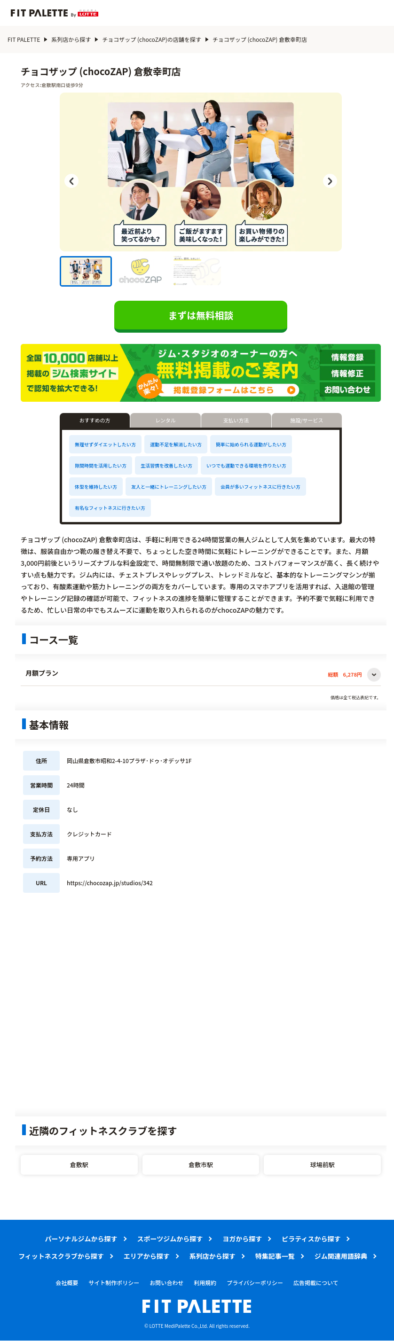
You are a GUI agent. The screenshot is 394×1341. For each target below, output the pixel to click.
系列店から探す (71, 39)
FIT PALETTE (24, 39)
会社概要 (66, 1282)
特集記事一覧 (275, 1256)
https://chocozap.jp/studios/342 (110, 883)
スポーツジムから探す (170, 1238)
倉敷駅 (79, 1164)
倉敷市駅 (201, 1164)
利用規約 (205, 1282)
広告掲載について (316, 1282)
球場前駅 (322, 1164)
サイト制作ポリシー (113, 1282)
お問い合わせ (166, 1282)
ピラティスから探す (311, 1238)
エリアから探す (147, 1256)
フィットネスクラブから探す (61, 1256)
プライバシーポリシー (255, 1282)
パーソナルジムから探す (81, 1238)
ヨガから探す (242, 1238)
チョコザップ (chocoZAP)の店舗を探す (151, 39)
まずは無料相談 (201, 315)
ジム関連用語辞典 (341, 1256)
